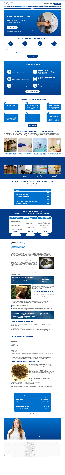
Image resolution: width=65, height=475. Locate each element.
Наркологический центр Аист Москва (9, 6)
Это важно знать (45, 6)
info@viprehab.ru (44, 281)
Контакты (51, 6)
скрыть (21, 242)
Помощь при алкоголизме (30, 6)
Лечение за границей (57, 6)
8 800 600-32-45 (48, 3)
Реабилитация (38, 6)
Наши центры (32, 8)
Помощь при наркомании (20, 6)
